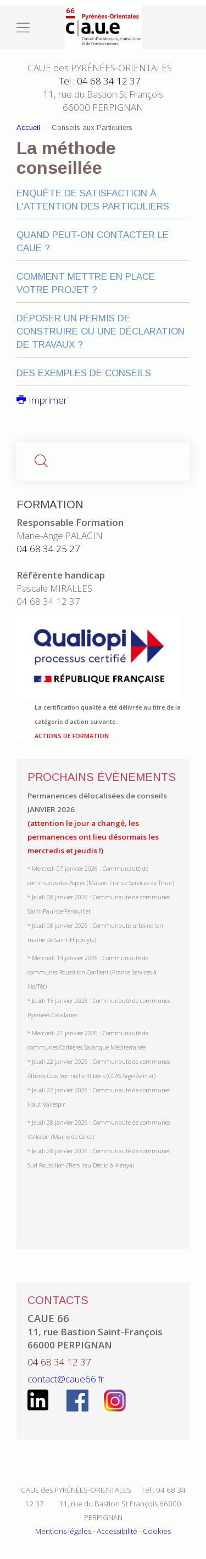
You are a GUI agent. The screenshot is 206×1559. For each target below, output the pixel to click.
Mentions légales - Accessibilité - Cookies (103, 1531)
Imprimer (41, 400)
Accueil (28, 127)
